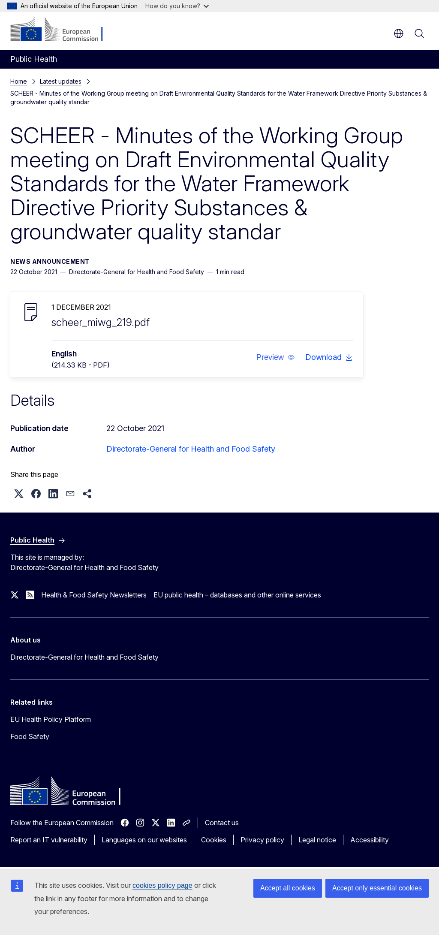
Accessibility (369, 839)
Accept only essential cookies (377, 888)
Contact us (222, 822)
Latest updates (60, 81)
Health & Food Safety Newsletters (94, 595)
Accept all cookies (287, 888)
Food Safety (29, 736)
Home (18, 81)
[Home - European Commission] (62, 30)
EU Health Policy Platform (50, 719)
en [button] (399, 33)
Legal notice (317, 839)
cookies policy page (162, 885)
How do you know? (177, 5)
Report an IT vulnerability (48, 839)
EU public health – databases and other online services (237, 595)
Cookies (213, 839)
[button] (275, 357)
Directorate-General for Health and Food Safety (190, 448)
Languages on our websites (144, 839)
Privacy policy (262, 839)
